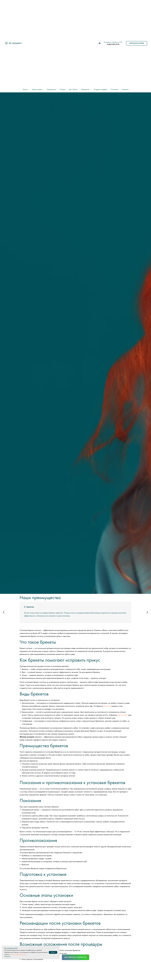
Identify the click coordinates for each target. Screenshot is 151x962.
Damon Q (107, 706)
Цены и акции (37, 89)
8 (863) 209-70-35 (113, 44)
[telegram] (99, 43)
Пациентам (85, 89)
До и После (73, 89)
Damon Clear (122, 715)
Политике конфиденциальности (18, 954)
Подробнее (7, 956)
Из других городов (100, 89)
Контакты (125, 89)
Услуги (25, 89)
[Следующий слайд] (147, 612)
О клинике (114, 89)
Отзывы (62, 89)
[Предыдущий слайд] (3, 612)
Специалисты (51, 89)
